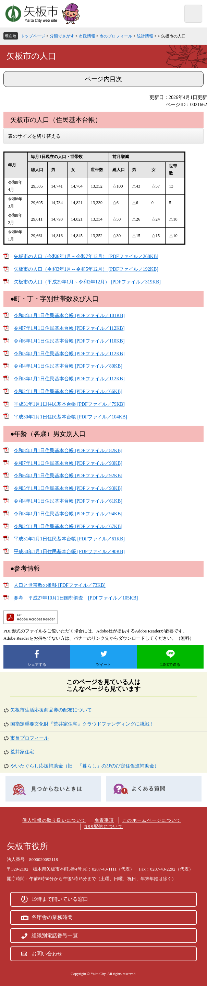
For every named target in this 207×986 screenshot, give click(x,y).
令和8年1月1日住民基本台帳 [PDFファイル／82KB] (68, 450)
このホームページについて (151, 820)
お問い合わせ (47, 953)
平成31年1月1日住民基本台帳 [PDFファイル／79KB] (69, 404)
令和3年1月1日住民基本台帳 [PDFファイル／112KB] (69, 378)
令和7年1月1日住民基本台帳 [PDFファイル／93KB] (68, 463)
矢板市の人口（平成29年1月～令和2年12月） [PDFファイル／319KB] (87, 281)
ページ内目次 (103, 79)
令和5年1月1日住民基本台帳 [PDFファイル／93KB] (68, 488)
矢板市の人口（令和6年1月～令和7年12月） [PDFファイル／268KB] (86, 256)
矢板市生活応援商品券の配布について (51, 710)
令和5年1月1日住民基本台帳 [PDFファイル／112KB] (69, 353)
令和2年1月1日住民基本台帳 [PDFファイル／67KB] (68, 526)
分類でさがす (62, 36)
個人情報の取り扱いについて (54, 820)
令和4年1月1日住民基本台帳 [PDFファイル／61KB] (68, 501)
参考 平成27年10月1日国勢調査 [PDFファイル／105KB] (76, 598)
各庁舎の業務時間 (52, 917)
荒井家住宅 (22, 751)
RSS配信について (103, 826)
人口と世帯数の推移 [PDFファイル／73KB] (60, 585)
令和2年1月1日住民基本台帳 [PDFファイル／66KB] (68, 391)
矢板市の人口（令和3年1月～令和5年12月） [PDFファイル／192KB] (86, 269)
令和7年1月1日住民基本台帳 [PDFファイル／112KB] (69, 328)
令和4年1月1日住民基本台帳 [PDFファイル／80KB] (68, 366)
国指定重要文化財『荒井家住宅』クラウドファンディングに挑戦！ (82, 724)
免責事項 (104, 820)
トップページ (33, 36)
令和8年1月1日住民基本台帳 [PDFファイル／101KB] (69, 315)
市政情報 (87, 36)
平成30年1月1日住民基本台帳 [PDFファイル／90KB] (69, 551)
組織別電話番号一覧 (55, 935)
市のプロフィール (115, 36)
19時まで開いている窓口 (60, 899)
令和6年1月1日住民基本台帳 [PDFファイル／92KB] (68, 475)
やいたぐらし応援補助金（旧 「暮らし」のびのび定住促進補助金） (84, 766)
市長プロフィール (29, 738)
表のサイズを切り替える (34, 136)
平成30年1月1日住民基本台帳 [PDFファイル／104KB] (70, 416)
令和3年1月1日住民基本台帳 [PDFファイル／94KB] (68, 513)
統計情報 (145, 36)
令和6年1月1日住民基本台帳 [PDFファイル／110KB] (69, 341)
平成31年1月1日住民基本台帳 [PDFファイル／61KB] (69, 538)
